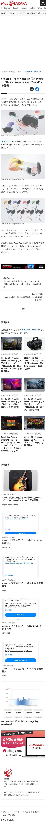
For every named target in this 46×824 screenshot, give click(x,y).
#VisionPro (37, 71)
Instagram (24, 8)
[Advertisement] (23, 40)
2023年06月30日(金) (8, 71)
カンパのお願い (9, 815)
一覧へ (23, 309)
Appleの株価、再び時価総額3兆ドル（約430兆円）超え (24, 297)
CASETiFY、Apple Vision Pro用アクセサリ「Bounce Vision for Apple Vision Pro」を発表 (22, 82)
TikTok (39, 8)
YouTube (32, 8)
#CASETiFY (29, 71)
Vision (11, 13)
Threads (15, 8)
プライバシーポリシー (12, 812)
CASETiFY (5, 141)
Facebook (7, 8)
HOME (3, 13)
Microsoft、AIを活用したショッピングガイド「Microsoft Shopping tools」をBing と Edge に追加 (22, 282)
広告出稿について (32, 812)
